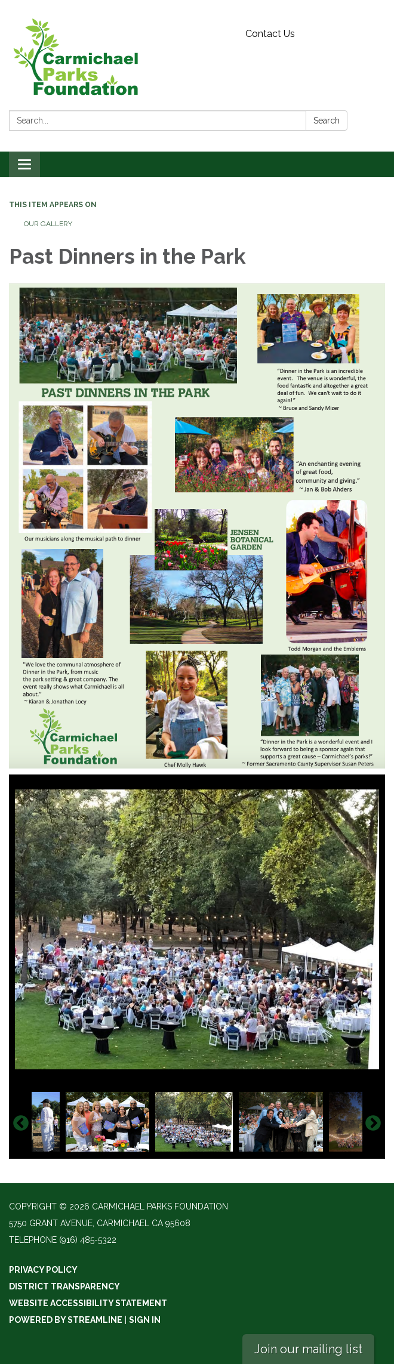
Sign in (145, 1320)
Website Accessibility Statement (88, 1303)
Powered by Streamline (65, 1320)
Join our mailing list (308, 1349)
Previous (21, 1123)
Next (373, 1123)
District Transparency (64, 1286)
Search (326, 120)
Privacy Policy (43, 1269)
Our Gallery (48, 224)
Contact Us (270, 33)
